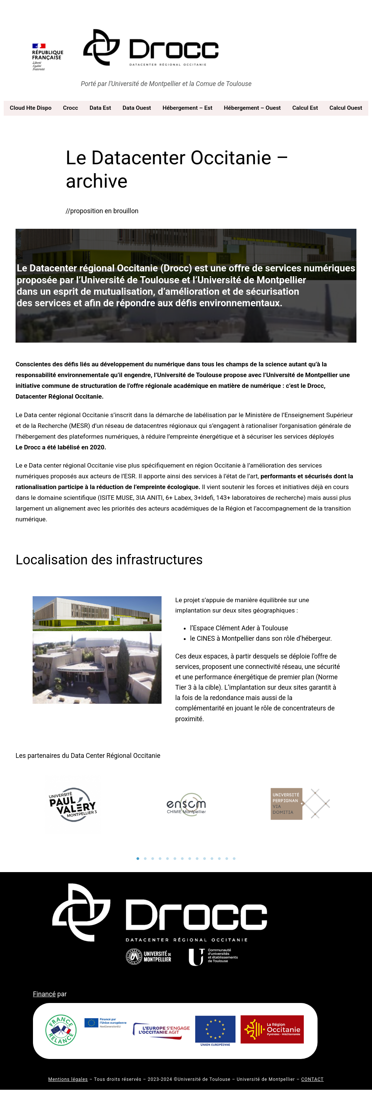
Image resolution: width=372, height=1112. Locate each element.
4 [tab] (160, 858)
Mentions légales (68, 1079)
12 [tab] (219, 858)
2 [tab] (145, 858)
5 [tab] (167, 858)
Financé (44, 994)
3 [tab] (152, 858)
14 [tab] (234, 858)
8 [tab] (189, 858)
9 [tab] (197, 858)
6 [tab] (175, 858)
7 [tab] (182, 858)
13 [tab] (226, 858)
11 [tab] (212, 858)
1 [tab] (138, 858)
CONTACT (312, 1079)
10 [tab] (204, 858)
